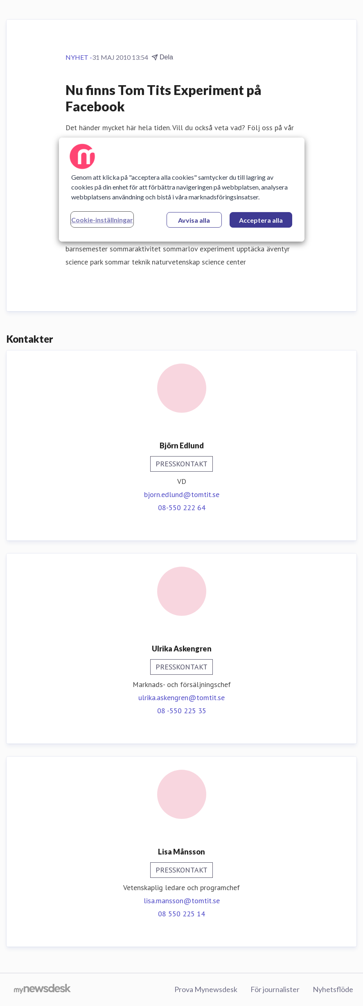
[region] (181, 190)
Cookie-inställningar (102, 220)
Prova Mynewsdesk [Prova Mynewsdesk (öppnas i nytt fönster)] (205, 989)
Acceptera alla (261, 220)
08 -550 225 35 (181, 710)
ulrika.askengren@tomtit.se (181, 697)
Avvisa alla (194, 220)
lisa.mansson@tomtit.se (182, 900)
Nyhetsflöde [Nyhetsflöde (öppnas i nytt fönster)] (333, 989)
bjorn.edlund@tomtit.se (181, 494)
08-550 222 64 (181, 507)
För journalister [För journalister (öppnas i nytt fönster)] (275, 989)
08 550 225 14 (181, 913)
